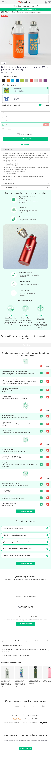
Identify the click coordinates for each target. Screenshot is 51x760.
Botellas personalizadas (13, 11)
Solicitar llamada (25, 624)
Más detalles (6, 179)
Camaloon (3, 11)
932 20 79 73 (27, 607)
